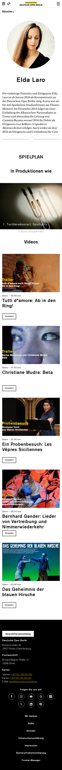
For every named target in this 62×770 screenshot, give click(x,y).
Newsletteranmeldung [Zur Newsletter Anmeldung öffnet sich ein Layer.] (18, 634)
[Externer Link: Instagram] (21, 696)
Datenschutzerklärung (31, 738)
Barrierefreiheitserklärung (31, 753)
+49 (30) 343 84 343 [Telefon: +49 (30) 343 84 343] (21, 675)
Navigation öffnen (58, 3)
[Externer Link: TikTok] (51, 696)
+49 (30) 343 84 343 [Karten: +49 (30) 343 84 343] (20, 678)
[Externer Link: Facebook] (12, 696)
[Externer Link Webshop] (8, 3)
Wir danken (31, 716)
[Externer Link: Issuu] (41, 704)
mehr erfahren (31, 139)
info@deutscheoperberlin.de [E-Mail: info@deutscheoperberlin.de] (23, 682)
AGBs (31, 723)
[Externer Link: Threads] (41, 696)
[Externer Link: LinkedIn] (31, 704)
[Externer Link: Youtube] (31, 696)
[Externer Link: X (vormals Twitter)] (21, 704)
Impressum (31, 746)
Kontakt (31, 731)
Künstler (8, 12)
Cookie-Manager (31, 760)
